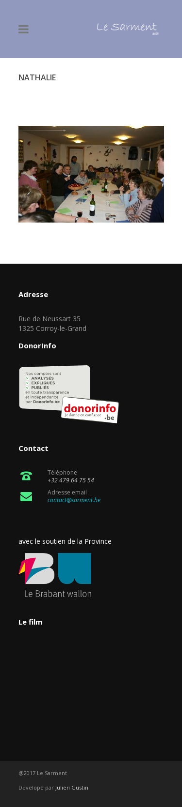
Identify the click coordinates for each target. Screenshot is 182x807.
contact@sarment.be (74, 500)
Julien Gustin (71, 787)
